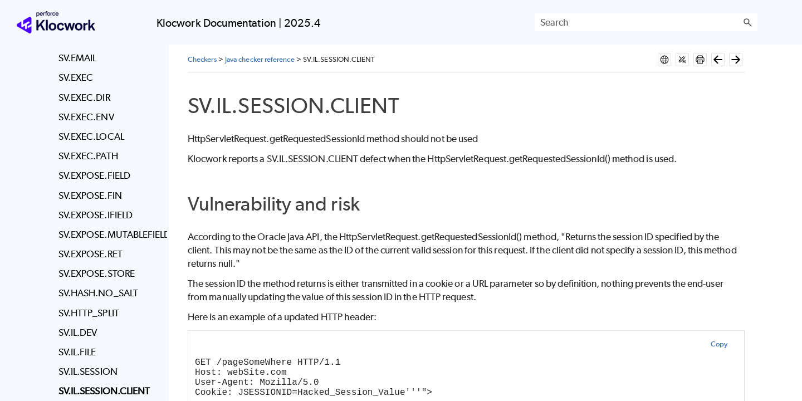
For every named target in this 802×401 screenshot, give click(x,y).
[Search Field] (646, 22)
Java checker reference (260, 59)
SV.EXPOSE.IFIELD (95, 215)
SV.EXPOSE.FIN (90, 195)
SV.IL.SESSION (88, 371)
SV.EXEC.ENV (86, 117)
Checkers (202, 59)
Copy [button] (719, 344)
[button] (747, 22)
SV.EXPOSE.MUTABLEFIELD (110, 234)
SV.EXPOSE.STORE (96, 273)
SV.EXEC (76, 77)
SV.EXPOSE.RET (90, 254)
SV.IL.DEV (77, 332)
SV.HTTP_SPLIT (88, 313)
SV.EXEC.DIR (84, 97)
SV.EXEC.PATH (88, 156)
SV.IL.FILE (77, 352)
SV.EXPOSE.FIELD (94, 175)
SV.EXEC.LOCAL (91, 136)
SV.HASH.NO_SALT (98, 293)
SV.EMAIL (77, 57)
